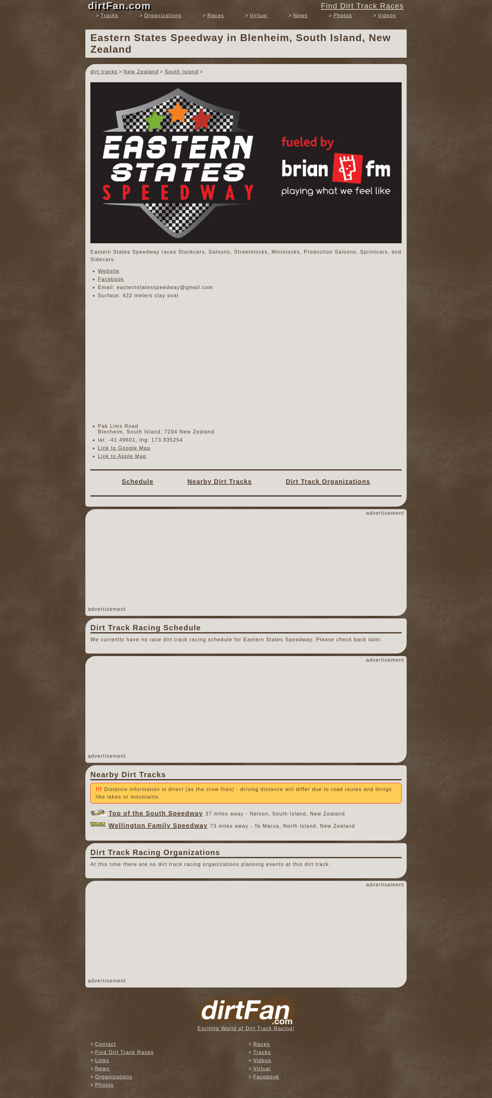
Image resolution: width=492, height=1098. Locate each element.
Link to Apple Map (122, 456)
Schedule (138, 481)
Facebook (111, 279)
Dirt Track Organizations (328, 481)
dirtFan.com (119, 5)
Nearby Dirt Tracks (219, 481)
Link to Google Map (124, 448)
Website (109, 271)
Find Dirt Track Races (362, 6)
